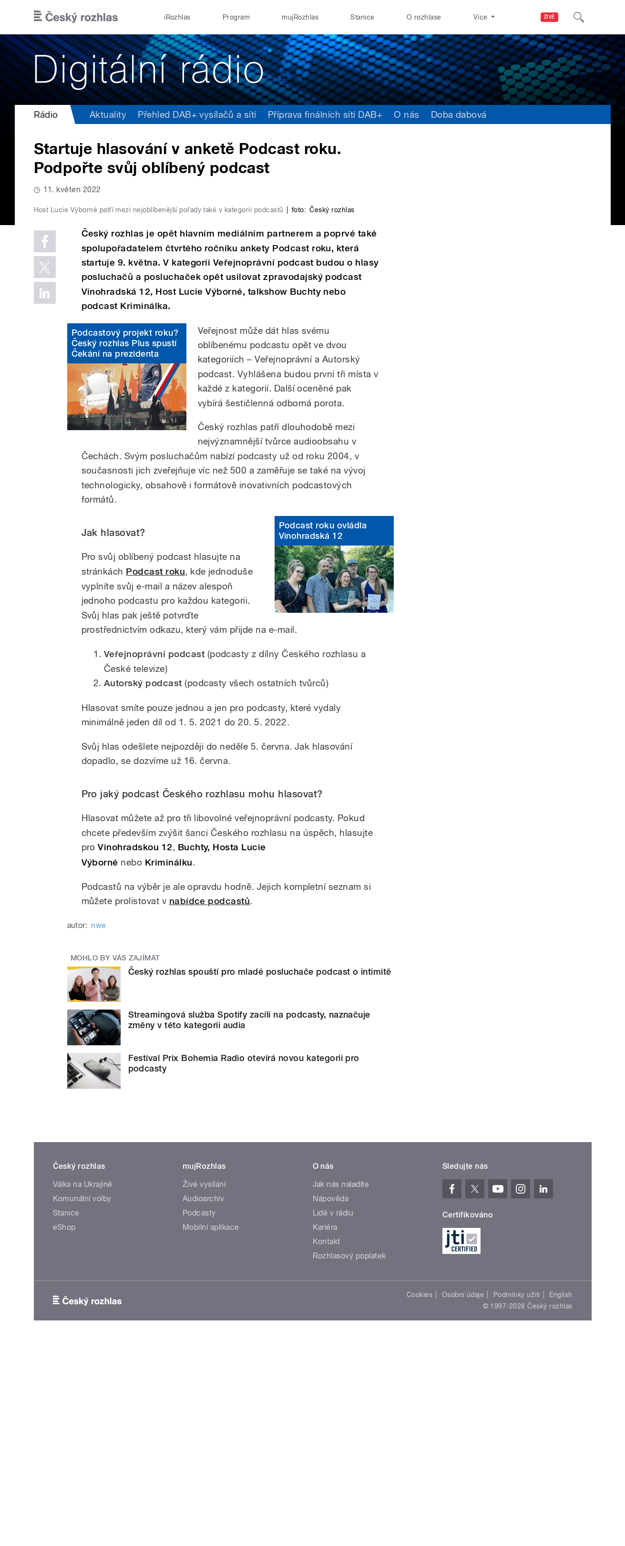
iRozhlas (177, 17)
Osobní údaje (463, 1497)
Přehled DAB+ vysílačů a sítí (197, 114)
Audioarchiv (203, 1401)
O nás (406, 114)
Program (236, 17)
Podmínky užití (516, 1497)
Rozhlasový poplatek (349, 1458)
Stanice (362, 17)
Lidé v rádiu (333, 1415)
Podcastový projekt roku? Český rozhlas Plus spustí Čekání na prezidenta (125, 545)
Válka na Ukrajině (83, 1386)
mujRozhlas (300, 17)
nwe (98, 1127)
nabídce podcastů (209, 1103)
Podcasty (199, 1415)
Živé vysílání (204, 1386)
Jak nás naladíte (341, 1386)
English (560, 1497)
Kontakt (326, 1444)
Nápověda (331, 1401)
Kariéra (325, 1429)
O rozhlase (424, 17)
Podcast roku (155, 773)
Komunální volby (82, 1401)
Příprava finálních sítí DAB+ (325, 114)
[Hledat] (579, 17)
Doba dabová (459, 114)
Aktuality (108, 114)
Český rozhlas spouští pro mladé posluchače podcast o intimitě (259, 1174)
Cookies (419, 1497)
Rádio (46, 114)
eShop (64, 1429)
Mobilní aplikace (211, 1429)
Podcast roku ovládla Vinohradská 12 (323, 733)
